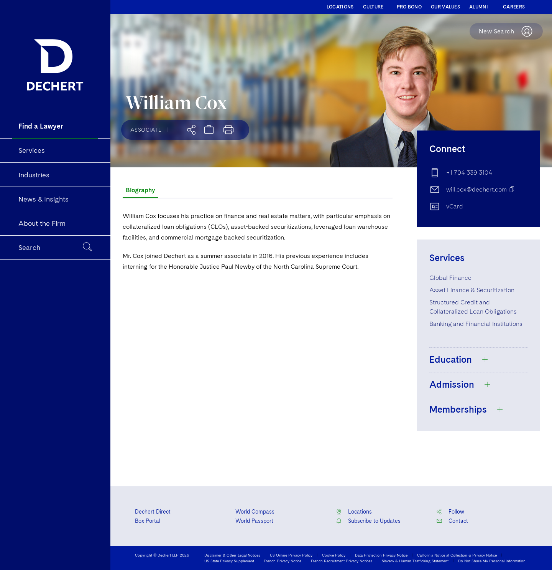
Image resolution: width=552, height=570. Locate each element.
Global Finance (450, 277)
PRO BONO (409, 7)
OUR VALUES (445, 7)
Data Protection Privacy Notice (381, 555)
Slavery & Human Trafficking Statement (415, 560)
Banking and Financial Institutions (475, 323)
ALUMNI (478, 7)
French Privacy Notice (282, 560)
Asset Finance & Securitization (471, 290)
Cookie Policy (333, 555)
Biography (140, 190)
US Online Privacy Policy (291, 555)
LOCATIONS (340, 7)
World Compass (254, 512)
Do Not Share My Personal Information (492, 560)
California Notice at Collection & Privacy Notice (457, 555)
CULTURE (373, 7)
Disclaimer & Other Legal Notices (232, 555)
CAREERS (514, 7)
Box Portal (147, 521)
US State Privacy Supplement (229, 560)
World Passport (254, 521)
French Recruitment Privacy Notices (341, 560)
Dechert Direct (153, 512)
